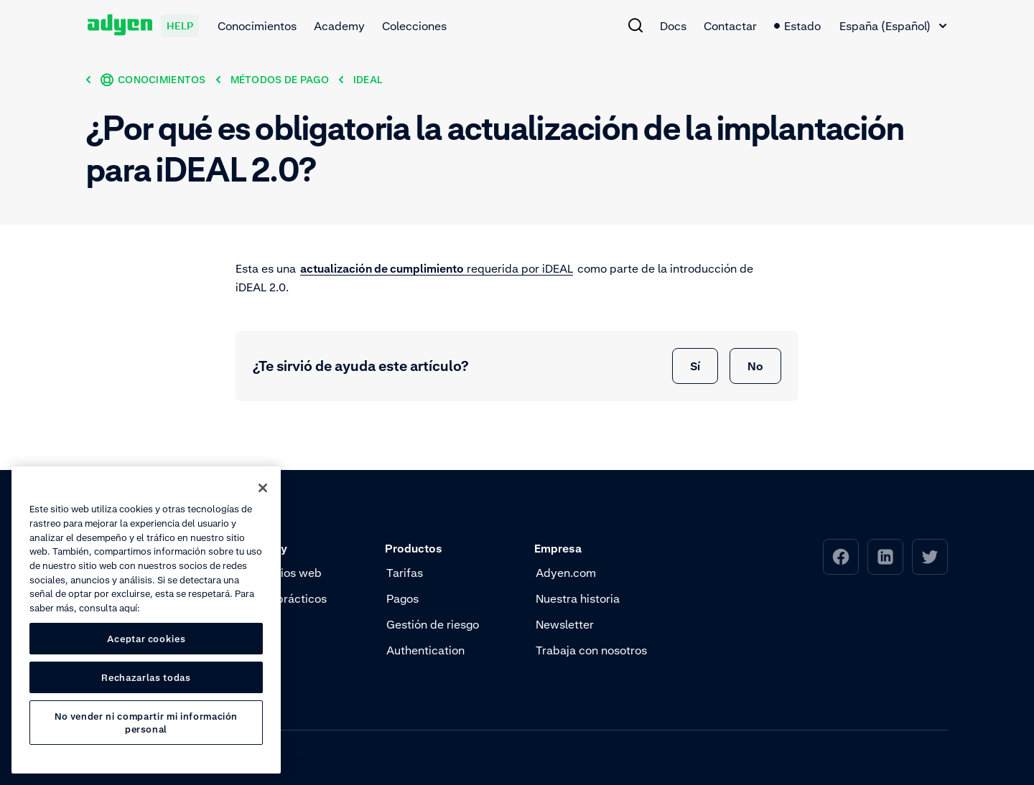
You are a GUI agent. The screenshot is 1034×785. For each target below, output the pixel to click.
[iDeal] (367, 79)
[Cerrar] (263, 488)
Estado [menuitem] (797, 26)
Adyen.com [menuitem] (566, 572)
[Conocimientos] (153, 79)
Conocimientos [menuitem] (257, 26)
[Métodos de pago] (279, 79)
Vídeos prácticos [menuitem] (282, 598)
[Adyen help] (143, 26)
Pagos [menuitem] (402, 598)
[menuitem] (635, 25)
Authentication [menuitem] (425, 650)
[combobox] (893, 26)
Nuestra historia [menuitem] (578, 598)
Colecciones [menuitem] (414, 26)
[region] (146, 620)
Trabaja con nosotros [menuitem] (591, 650)
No (755, 366)
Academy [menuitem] (339, 26)
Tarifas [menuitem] (404, 572)
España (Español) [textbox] (885, 26)
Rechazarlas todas (145, 677)
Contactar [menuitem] (730, 26)
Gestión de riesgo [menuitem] (432, 624)
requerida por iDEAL (436, 268)
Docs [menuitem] (673, 26)
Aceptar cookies (146, 638)
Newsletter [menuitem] (565, 624)
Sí (695, 366)
